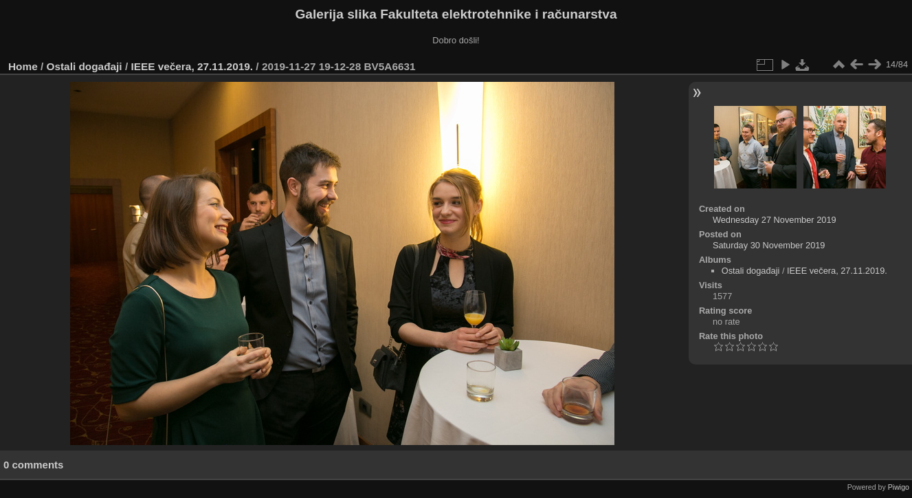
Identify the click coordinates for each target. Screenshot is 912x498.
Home (23, 66)
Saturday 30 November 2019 (769, 245)
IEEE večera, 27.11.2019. (192, 66)
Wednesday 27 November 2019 (774, 220)
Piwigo (898, 487)
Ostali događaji (84, 66)
